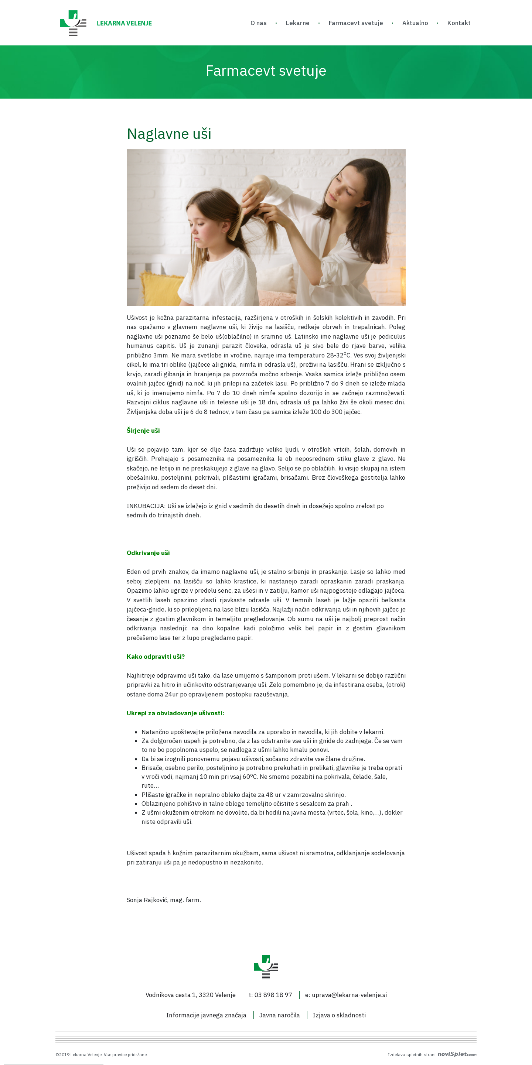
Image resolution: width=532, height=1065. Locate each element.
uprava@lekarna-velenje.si (349, 995)
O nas (258, 23)
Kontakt (459, 23)
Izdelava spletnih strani (432, 1054)
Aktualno (415, 23)
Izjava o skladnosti (339, 1015)
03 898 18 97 (273, 995)
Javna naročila (279, 1015)
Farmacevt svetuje (356, 23)
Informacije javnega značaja (206, 1015)
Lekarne (298, 23)
